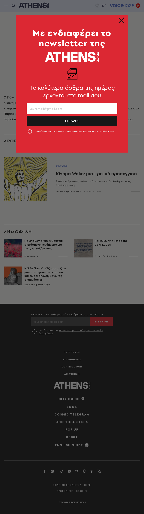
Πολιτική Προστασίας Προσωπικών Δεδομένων (85, 131)
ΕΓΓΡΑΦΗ (72, 120)
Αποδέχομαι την (75, 131)
